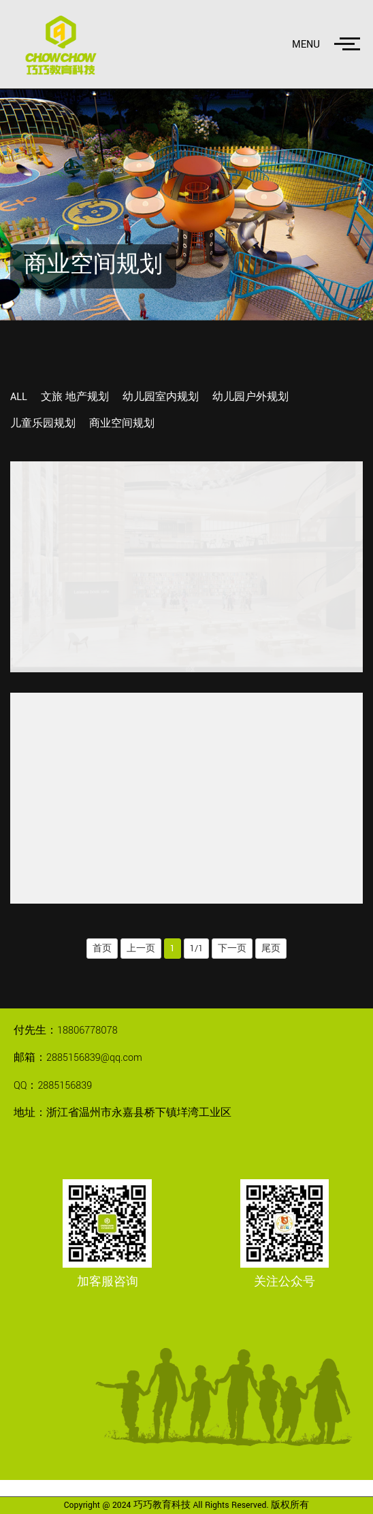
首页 (102, 948)
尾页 (270, 948)
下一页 (232, 948)
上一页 (141, 948)
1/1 (196, 948)
